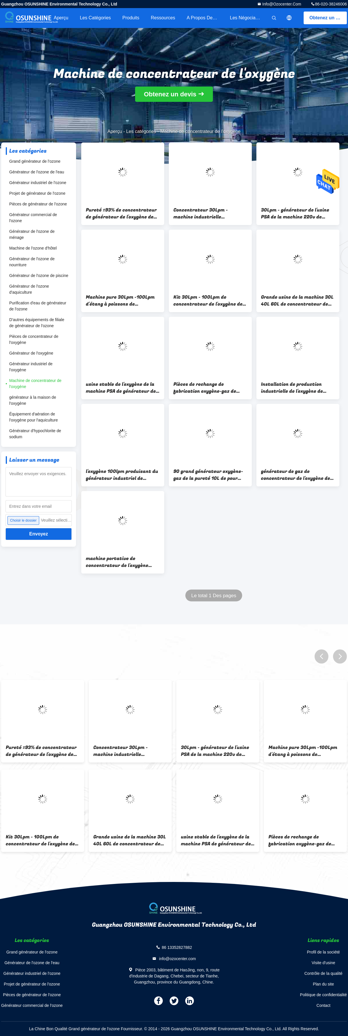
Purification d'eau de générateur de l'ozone (37, 306)
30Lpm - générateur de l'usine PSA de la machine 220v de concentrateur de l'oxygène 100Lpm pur (295, 213)
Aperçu (61, 17)
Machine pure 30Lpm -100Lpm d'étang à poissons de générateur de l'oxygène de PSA (121, 301)
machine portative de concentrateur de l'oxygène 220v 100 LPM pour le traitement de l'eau (117, 562)
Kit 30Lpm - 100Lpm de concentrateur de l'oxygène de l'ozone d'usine (208, 301)
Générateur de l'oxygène (31, 353)
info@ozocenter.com (281, 4)
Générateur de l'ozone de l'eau (36, 172)
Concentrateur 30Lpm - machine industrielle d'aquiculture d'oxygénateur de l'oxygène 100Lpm (208, 213)
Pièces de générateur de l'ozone (38, 204)
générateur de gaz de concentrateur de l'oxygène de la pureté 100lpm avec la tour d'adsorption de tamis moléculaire (295, 475)
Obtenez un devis (328, 17)
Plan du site (323, 984)
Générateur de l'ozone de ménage (32, 234)
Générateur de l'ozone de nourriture (32, 261)
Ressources (163, 17)
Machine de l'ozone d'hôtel (33, 248)
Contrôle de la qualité (323, 973)
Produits (130, 17)
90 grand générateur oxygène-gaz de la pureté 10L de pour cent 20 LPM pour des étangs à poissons (208, 475)
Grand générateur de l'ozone (34, 161)
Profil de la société (323, 952)
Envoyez (38, 533)
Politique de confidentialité (323, 994)
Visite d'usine (323, 962)
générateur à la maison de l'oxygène (32, 400)
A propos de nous (205, 17)
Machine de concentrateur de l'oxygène (35, 383)
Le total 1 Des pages (213, 595)
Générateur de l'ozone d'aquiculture (29, 289)
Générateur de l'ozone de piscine (38, 275)
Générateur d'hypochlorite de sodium (35, 433)
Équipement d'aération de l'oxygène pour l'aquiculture (33, 417)
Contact (323, 1005)
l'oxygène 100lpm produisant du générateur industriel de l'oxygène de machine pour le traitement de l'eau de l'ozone (122, 475)
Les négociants (246, 17)
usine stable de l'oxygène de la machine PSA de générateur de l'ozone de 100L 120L (121, 388)
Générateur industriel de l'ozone (37, 182)
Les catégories (95, 17)
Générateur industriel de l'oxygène (30, 366)
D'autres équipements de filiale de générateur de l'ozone (36, 322)
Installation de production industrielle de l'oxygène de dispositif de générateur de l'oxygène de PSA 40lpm (292, 388)
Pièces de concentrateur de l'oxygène (33, 339)
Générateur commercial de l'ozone (33, 217)
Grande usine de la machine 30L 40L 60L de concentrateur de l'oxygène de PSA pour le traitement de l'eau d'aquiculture (297, 301)
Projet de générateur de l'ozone (37, 193)
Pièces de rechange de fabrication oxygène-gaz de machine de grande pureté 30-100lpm (208, 388)
